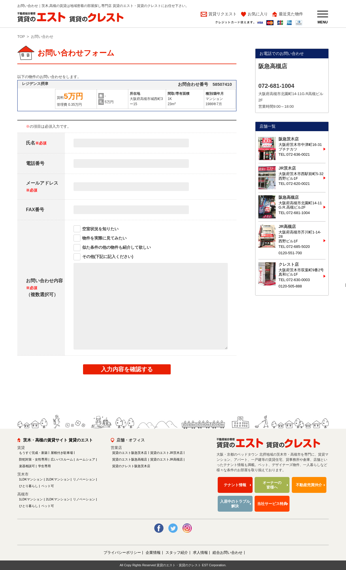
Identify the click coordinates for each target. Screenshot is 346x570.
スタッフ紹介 (177, 552)
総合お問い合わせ (227, 552)
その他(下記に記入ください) (107, 256)
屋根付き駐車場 (62, 452)
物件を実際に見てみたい (104, 238)
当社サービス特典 (272, 504)
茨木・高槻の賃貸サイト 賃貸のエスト (58, 440)
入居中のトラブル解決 (235, 503)
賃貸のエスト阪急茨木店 (129, 452)
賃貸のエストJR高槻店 (166, 459)
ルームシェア (85, 459)
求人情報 (200, 552)
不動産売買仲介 (309, 485)
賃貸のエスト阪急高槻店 (129, 459)
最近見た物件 (291, 14)
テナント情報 (235, 485)
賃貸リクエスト (222, 14)
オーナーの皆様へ (272, 484)
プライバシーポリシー (122, 552)
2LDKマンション (58, 479)
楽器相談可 (27, 466)
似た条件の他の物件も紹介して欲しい (116, 247)
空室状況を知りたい (100, 228)
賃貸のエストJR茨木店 (166, 452)
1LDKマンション (31, 479)
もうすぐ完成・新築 (33, 452)
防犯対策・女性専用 (33, 459)
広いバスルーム (62, 459)
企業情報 (153, 552)
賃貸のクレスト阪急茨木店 (131, 466)
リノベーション (84, 479)
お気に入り (258, 14)
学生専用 (44, 466)
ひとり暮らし (28, 486)
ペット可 (47, 486)
